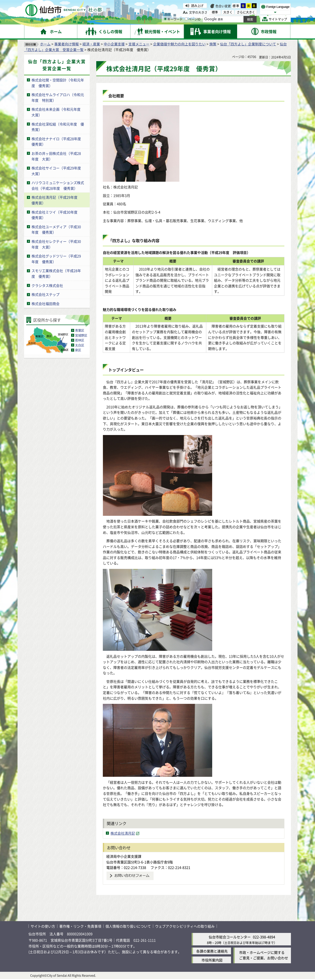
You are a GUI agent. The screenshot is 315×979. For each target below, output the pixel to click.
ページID (193, 19)
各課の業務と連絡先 (212, 951)
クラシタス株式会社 (47, 285)
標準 (236, 5)
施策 (212, 44)
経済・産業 (91, 44)
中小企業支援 (114, 44)
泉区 (78, 350)
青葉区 (79, 330)
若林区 (79, 340)
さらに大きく (246, 12)
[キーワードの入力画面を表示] (165, 18)
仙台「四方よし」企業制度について (248, 44)
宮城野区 (81, 335)
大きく (228, 12)
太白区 (79, 345)
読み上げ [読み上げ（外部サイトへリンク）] (197, 5)
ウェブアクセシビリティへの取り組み (185, 926)
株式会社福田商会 (46, 303)
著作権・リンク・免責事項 (80, 926)
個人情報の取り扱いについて (128, 926)
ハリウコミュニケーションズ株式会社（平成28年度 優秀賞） (58, 185)
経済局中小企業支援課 (123, 856)
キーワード (173, 19)
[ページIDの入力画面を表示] (186, 18)
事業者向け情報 (66, 44)
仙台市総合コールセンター (230, 936)
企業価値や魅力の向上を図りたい (179, 44)
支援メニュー (138, 44)
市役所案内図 (211, 960)
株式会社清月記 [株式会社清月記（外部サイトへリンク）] (122, 833)
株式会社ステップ (46, 294)
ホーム (45, 44)
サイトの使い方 (43, 926)
